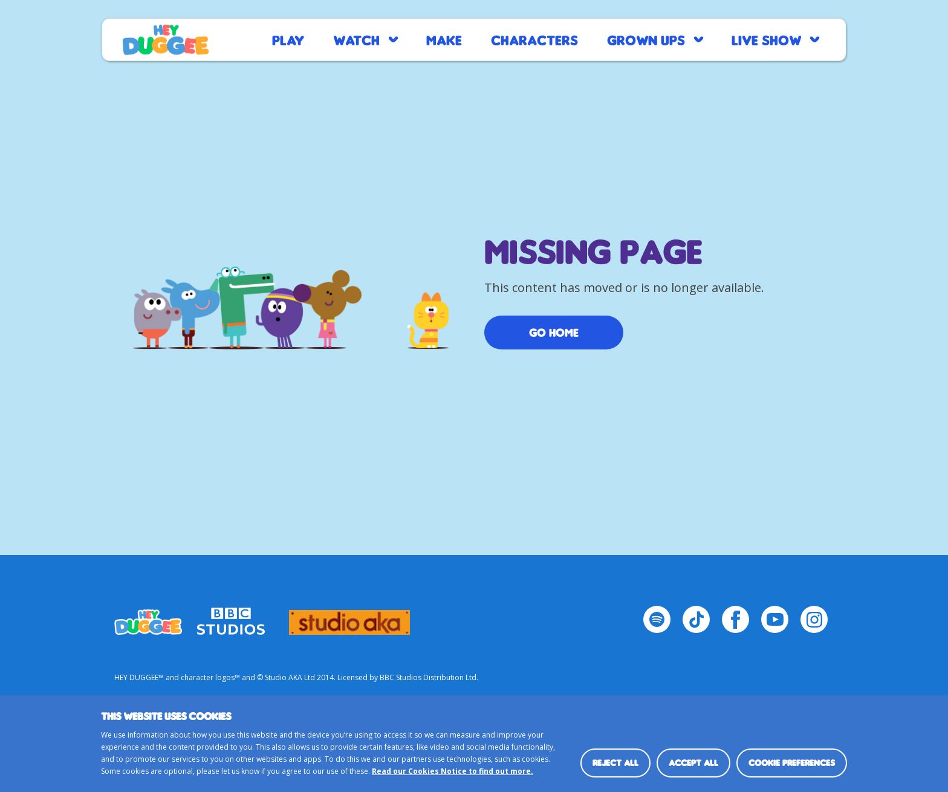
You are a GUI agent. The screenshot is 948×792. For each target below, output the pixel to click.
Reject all (615, 763)
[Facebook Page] (735, 619)
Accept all (693, 763)
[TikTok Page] (696, 619)
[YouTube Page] (774, 619)
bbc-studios (231, 617)
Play (288, 39)
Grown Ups (646, 39)
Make (444, 39)
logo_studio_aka (349, 617)
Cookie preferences (791, 763)
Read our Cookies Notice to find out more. (452, 771)
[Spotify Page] (656, 619)
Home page (165, 40)
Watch (356, 39)
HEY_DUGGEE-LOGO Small (148, 617)
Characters (534, 39)
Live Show (766, 39)
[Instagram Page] (814, 619)
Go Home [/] (554, 332)
